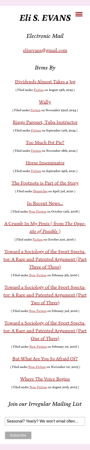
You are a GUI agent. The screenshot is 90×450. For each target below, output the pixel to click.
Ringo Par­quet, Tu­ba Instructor (45, 122)
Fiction (39, 90)
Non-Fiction (37, 211)
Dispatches (40, 191)
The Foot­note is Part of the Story (45, 183)
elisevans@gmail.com (45, 50)
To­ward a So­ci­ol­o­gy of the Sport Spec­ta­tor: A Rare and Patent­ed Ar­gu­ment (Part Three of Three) (45, 259)
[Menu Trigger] (78, 14)
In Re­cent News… (45, 203)
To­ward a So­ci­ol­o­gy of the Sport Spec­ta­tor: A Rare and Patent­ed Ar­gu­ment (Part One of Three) (45, 331)
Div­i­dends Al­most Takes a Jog (45, 81)
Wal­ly (45, 102)
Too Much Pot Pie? (45, 142)
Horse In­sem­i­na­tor (45, 162)
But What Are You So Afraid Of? (45, 358)
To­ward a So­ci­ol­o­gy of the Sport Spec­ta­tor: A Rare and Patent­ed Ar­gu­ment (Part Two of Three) (45, 295)
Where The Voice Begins (45, 379)
